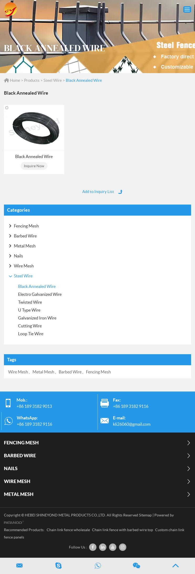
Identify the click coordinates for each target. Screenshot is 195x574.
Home (12, 80)
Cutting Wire (30, 325)
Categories (18, 210)
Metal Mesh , (44, 371)
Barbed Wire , (71, 371)
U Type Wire (29, 310)
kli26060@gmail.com (131, 424)
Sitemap (145, 515)
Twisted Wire (30, 302)
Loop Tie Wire (30, 333)
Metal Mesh (25, 245)
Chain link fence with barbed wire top (123, 530)
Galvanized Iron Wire (37, 318)
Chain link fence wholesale (69, 530)
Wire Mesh (24, 265)
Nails (18, 255)
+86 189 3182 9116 (34, 424)
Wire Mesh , (19, 371)
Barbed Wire (25, 235)
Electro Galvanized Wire (40, 294)
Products (32, 80)
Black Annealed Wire (84, 80)
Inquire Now (34, 166)
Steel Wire (53, 80)
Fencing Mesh (26, 225)
